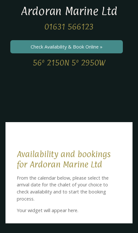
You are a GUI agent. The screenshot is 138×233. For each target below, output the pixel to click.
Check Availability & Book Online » (67, 47)
